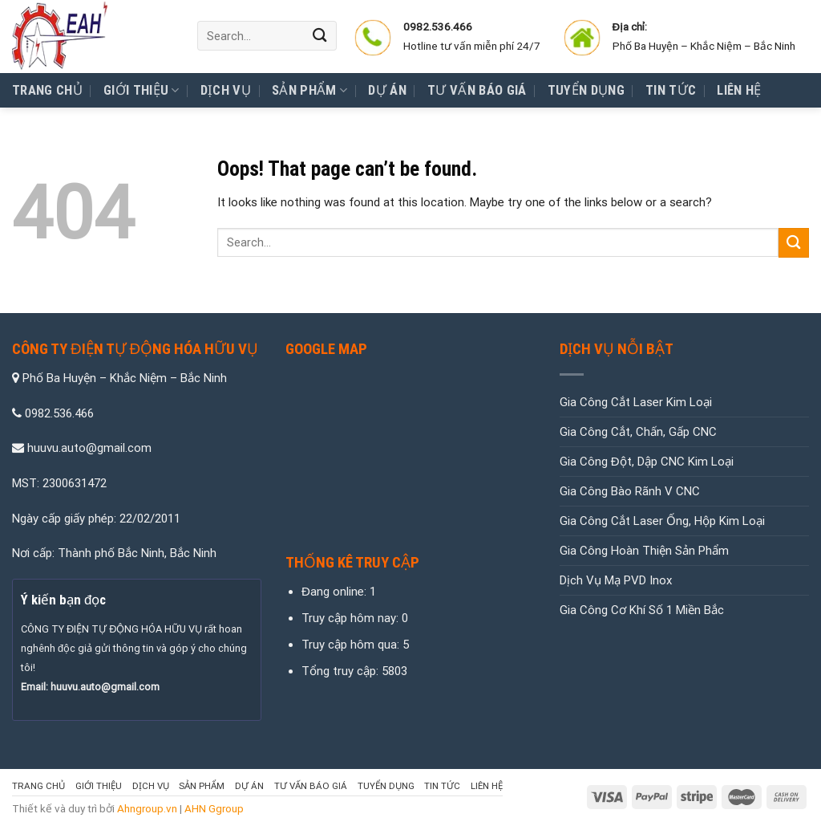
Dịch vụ (225, 90)
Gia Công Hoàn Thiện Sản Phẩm (644, 550)
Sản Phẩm (309, 91)
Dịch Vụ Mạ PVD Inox (616, 580)
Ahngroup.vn (147, 808)
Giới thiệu (141, 91)
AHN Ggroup (214, 808)
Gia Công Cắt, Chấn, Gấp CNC (638, 432)
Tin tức (670, 90)
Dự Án (387, 90)
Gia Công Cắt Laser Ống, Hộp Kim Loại (662, 521)
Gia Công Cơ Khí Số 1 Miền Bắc (642, 610)
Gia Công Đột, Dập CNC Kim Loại (647, 461)
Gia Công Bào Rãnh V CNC (630, 491)
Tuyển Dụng (586, 90)
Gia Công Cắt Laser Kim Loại (636, 402)
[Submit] (320, 36)
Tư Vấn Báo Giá (477, 90)
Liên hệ (739, 90)
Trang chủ (47, 90)
